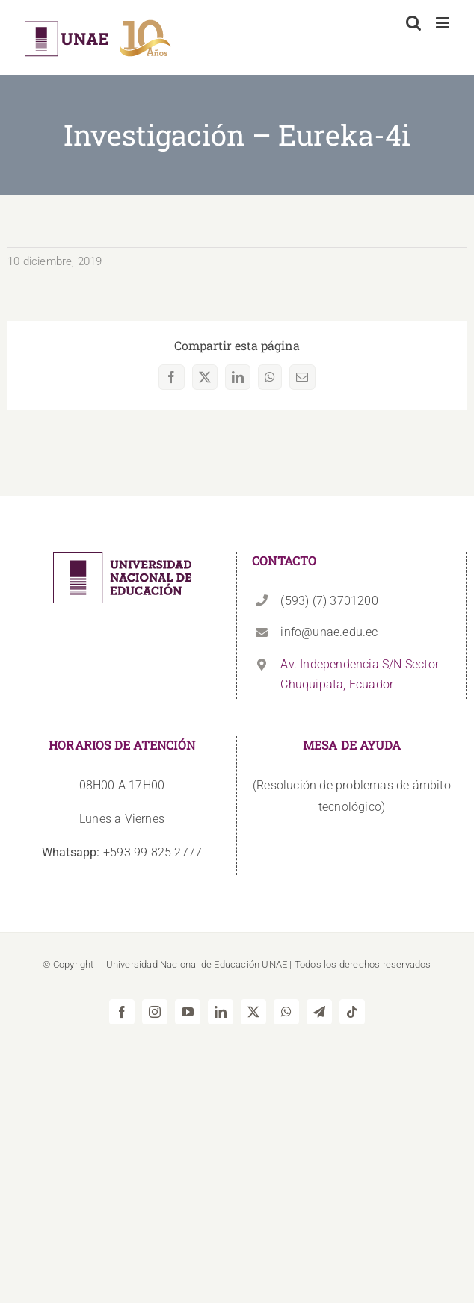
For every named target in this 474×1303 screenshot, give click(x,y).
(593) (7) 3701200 (329, 601)
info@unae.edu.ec (329, 632)
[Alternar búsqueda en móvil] (413, 23)
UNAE (274, 964)
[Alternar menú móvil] (444, 23)
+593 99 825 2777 (122, 852)
